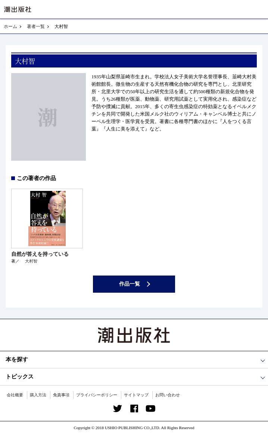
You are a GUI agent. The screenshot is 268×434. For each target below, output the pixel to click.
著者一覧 (36, 26)
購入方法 (38, 395)
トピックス (20, 377)
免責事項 (61, 395)
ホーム (10, 26)
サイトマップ (136, 395)
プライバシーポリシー (96, 395)
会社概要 (15, 395)
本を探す (17, 359)
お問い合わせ (167, 395)
